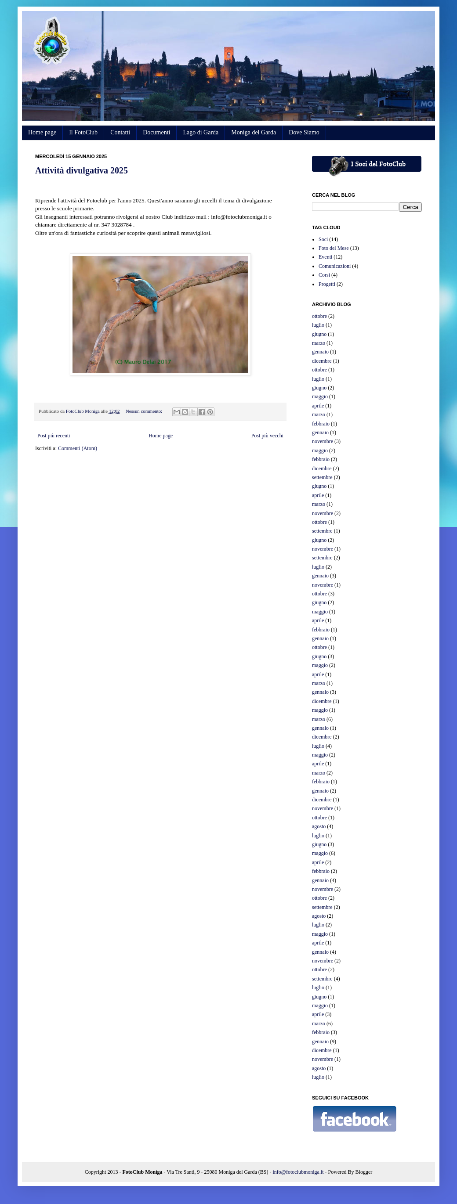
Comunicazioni (335, 266)
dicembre (322, 361)
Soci (323, 239)
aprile (318, 406)
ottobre (319, 316)
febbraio (321, 424)
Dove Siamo (304, 132)
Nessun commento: (144, 411)
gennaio (320, 352)
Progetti (327, 284)
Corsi (324, 275)
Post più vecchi (267, 436)
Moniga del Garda (253, 132)
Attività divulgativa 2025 (81, 170)
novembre (322, 441)
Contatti (120, 132)
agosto (319, 826)
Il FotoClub (83, 132)
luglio (318, 325)
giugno (319, 334)
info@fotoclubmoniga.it (298, 1172)
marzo (318, 343)
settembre (322, 477)
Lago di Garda (200, 132)
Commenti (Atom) (77, 448)
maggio (320, 396)
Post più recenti (53, 436)
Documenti (156, 132)
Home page (42, 132)
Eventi (325, 257)
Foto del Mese (334, 248)
